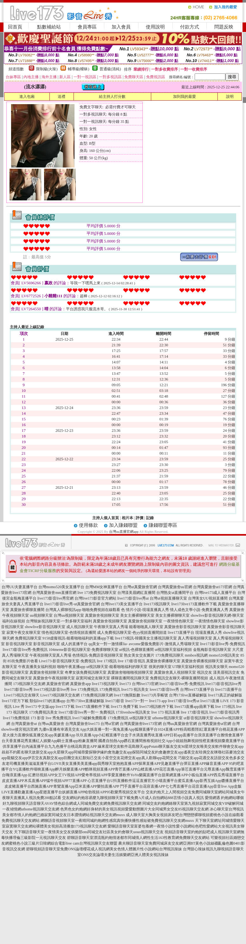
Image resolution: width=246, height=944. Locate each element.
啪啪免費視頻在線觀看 (101, 609)
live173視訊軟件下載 (156, 706)
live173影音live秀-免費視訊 (222, 644)
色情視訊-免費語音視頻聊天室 (97, 655)
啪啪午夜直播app (71, 666)
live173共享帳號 (154, 695)
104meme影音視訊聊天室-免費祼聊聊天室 (83, 649)
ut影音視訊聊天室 (198, 718)
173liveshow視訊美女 (133, 712)
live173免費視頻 (16, 718)
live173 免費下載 (125, 706)
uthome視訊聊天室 (167, 718)
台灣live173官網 (145, 684)
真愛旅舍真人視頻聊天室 (175, 672)
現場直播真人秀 (208, 632)
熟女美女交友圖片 (139, 655)
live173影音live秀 (18, 689)
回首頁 (15, 26)
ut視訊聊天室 (140, 718)
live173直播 (209, 701)
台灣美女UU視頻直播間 (208, 598)
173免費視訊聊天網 (97, 695)
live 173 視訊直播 (165, 712)
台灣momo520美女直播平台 (61, 587)
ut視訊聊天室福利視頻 (173, 649)
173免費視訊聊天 (169, 655)
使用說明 (155, 26)
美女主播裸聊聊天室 (137, 615)
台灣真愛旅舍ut (24, 723)
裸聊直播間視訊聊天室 (130, 678)
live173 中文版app (40, 706)
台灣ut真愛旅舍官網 (140, 587)
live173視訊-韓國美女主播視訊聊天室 (146, 638)
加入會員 (121, 26)
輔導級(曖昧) (78, 69)
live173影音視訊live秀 (223, 684)
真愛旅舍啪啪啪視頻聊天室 (130, 672)
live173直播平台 (181, 632)
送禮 (61, 96)
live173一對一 (136, 701)
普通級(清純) (110, 69)
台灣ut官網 (109, 723)
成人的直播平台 (74, 644)
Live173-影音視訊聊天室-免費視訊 (67, 661)
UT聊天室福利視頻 (188, 666)
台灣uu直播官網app (124, 531)
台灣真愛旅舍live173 (82, 723)
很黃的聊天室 (160, 666)
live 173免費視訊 (84, 689)
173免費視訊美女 (43, 712)
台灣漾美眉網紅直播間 (136, 592)
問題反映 (223, 26)
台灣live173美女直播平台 (122, 604)
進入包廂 (27, 96)
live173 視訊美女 (135, 689)
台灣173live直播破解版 (188, 695)
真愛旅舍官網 (57, 684)
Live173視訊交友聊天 (21, 695)
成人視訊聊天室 (79, 627)
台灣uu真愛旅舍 (51, 723)
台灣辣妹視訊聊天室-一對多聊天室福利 (59, 621)
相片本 (127, 518)
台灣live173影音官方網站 (95, 598)
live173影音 (114, 701)
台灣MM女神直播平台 (103, 587)
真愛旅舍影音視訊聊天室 (185, 627)
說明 (230, 96)
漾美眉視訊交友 (226, 672)
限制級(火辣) (47, 69)
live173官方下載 (15, 701)
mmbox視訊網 (196, 655)
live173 (177, 604)
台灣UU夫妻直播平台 (19, 587)
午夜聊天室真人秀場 (111, 627)
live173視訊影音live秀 (52, 689)
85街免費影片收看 (23, 661)
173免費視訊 (109, 689)
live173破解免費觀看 (89, 718)
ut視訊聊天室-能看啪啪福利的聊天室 (116, 666)
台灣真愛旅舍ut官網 (214, 723)
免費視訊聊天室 (28, 638)
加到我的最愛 (184, 96)
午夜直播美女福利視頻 (37, 666)
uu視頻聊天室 (41, 615)
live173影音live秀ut (133, 598)
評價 (139, 518)
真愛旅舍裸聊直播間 (27, 609)
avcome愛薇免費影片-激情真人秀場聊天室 (164, 644)
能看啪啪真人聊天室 (146, 627)
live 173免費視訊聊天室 (96, 592)
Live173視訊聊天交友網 (60, 695)
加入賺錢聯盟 (123, 525)
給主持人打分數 (112, 96)
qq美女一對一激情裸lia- (108, 644)
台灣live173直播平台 (197, 689)
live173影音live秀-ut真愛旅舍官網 (72, 604)
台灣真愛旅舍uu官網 (175, 587)
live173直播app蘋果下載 (194, 706)
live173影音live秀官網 (55, 598)
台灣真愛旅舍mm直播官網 (54, 592)
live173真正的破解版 (225, 695)
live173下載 (65, 706)
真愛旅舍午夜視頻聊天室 (54, 678)
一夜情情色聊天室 (178, 621)
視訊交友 (204, 672)
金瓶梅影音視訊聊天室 (212, 649)
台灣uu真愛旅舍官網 (180, 723)
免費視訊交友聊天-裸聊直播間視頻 (179, 678)
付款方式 (189, 26)
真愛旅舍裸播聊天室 (163, 661)
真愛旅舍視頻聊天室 (102, 615)
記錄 (150, 518)
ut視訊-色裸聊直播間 (136, 649)
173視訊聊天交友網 (29, 684)
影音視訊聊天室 (19, 644)
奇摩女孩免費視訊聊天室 (86, 672)
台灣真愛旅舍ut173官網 (212, 587)
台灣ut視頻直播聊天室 (168, 598)
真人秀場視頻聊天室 (195, 638)
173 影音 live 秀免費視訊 (50, 718)
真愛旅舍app (80, 684)
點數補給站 (49, 26)
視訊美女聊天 (216, 666)
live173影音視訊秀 (224, 712)
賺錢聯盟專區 (163, 525)
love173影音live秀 (164, 689)
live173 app (158, 701)
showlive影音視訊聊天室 (45, 627)
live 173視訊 (107, 661)
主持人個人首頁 (105, 518)
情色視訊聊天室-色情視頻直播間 (69, 632)
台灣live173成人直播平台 (215, 592)
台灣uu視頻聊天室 (69, 615)
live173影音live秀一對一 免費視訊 (87, 712)
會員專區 (87, 26)
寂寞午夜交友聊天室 (23, 632)
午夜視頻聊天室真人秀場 (50, 655)
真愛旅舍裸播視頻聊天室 (202, 661)
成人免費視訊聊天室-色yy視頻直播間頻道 (132, 632)
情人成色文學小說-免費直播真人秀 (199, 609)
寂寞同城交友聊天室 (93, 678)
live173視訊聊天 (157, 604)
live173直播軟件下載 (200, 604)
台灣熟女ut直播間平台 (174, 592)
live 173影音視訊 (131, 661)
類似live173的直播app (47, 701)
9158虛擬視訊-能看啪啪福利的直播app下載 (78, 638)
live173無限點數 (127, 695)
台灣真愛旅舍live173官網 (141, 723)
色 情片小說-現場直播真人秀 (145, 609)
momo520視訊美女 (224, 655)
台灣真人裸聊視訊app (63, 609)
